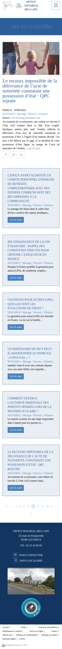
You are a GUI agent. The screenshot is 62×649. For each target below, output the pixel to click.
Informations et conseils (11, 631)
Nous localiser (31, 560)
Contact (54, 631)
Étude (23, 627)
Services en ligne (36, 631)
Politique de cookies (49, 635)
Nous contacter (31, 555)
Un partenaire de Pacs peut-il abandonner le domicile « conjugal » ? (30, 353)
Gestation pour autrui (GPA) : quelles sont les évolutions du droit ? (31, 304)
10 (48, 506)
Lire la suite (33, 148)
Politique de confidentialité (26, 635)
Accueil (5, 627)
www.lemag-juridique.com (26, 117)
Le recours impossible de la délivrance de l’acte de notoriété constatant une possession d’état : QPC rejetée (30, 460)
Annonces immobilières (48, 627)
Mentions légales (9, 639)
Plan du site (7, 635)
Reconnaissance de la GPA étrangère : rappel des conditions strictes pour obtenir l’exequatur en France (29, 250)
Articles (22, 639)
